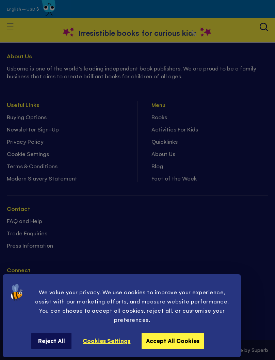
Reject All (51, 340)
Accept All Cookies (172, 340)
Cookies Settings (106, 340)
